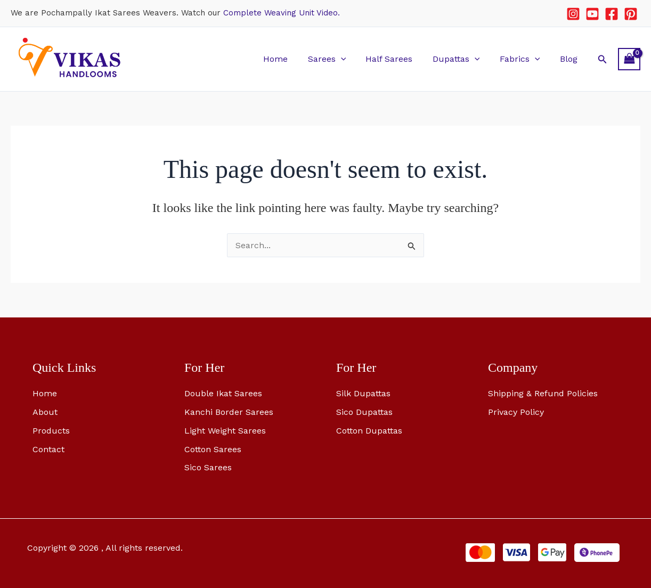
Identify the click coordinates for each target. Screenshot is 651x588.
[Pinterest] (631, 14)
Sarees (339, 59)
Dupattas (463, 59)
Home (291, 59)
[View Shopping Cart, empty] (629, 59)
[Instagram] (573, 14)
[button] (353, 59)
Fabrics (524, 59)
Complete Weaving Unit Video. (281, 13)
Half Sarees (399, 59)
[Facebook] (612, 14)
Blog (570, 59)
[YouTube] (592, 14)
